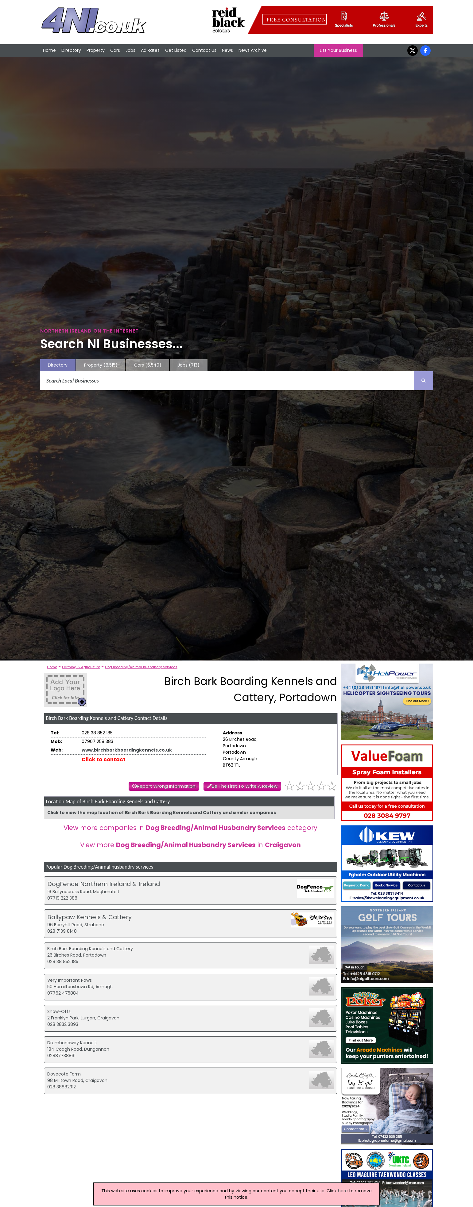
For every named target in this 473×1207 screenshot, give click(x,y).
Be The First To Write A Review (244, 786)
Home (49, 50)
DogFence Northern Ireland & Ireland (103, 884)
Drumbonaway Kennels (72, 1043)
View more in (190, 844)
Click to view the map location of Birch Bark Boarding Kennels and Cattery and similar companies (161, 812)
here (343, 1191)
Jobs (130, 50)
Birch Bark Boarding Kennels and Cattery (90, 949)
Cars (115, 50)
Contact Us (204, 50)
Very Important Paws (69, 980)
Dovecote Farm (64, 1074)
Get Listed (176, 50)
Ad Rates (150, 50)
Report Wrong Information (166, 786)
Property (96, 50)
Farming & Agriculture (81, 666)
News (227, 50)
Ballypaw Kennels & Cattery (89, 917)
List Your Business (338, 50)
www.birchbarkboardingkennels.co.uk (127, 750)
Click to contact (104, 759)
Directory (71, 50)
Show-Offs (59, 1011)
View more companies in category (190, 827)
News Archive (252, 50)
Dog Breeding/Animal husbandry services (141, 666)
